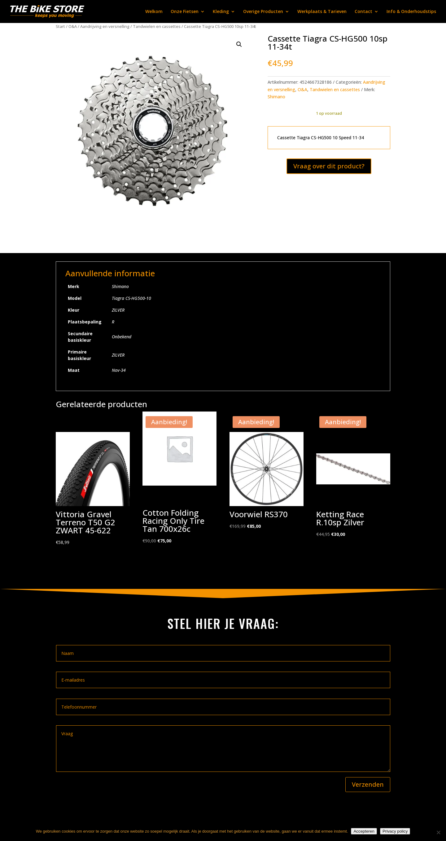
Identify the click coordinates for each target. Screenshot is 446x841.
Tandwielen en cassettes (157, 26)
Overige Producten (263, 11)
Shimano (276, 97)
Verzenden (368, 784)
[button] (239, 44)
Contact (363, 11)
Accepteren (363, 831)
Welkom (154, 11)
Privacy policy (395, 831)
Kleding (221, 11)
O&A (72, 26)
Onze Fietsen (185, 11)
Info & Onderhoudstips (411, 11)
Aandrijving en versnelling (104, 26)
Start (60, 26)
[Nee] (438, 832)
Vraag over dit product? (329, 166)
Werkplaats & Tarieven (322, 11)
